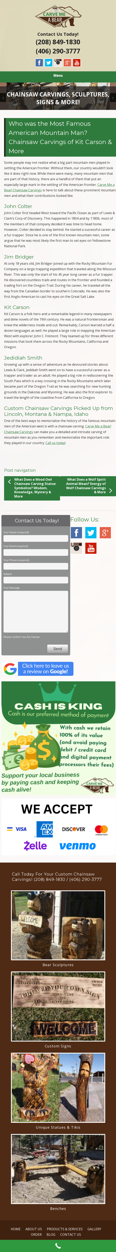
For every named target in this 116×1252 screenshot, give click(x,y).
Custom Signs (58, 1046)
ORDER (36, 1234)
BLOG (51, 1234)
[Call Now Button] (58, 1246)
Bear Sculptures (58, 964)
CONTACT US (70, 1234)
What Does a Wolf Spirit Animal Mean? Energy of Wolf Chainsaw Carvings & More (89, 485)
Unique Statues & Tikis (58, 1127)
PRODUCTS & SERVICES (65, 1229)
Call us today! (56, 443)
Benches (58, 1208)
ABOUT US (33, 1229)
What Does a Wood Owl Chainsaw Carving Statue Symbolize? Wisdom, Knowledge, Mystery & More (32, 488)
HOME (16, 1229)
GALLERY (94, 1229)
